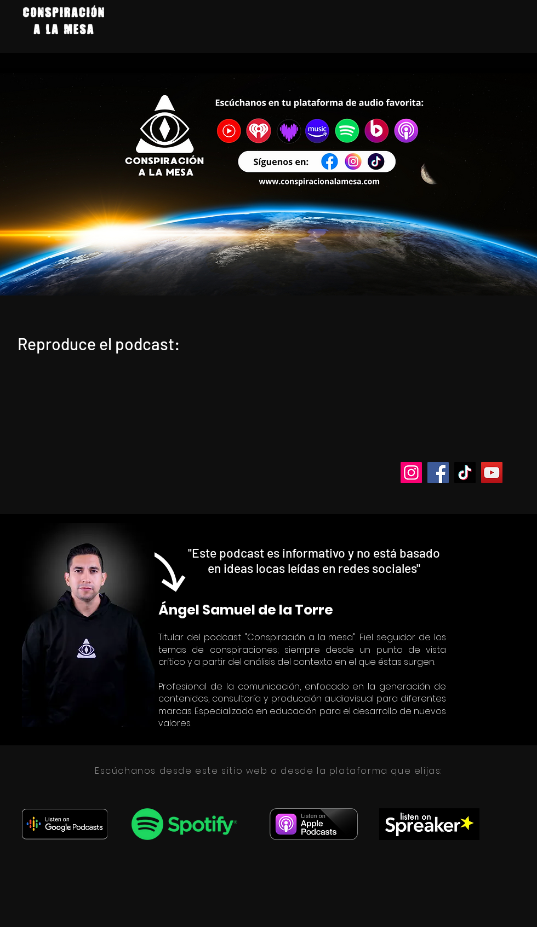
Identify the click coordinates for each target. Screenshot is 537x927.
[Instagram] (411, 472)
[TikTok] (465, 472)
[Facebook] (438, 472)
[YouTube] (491, 472)
